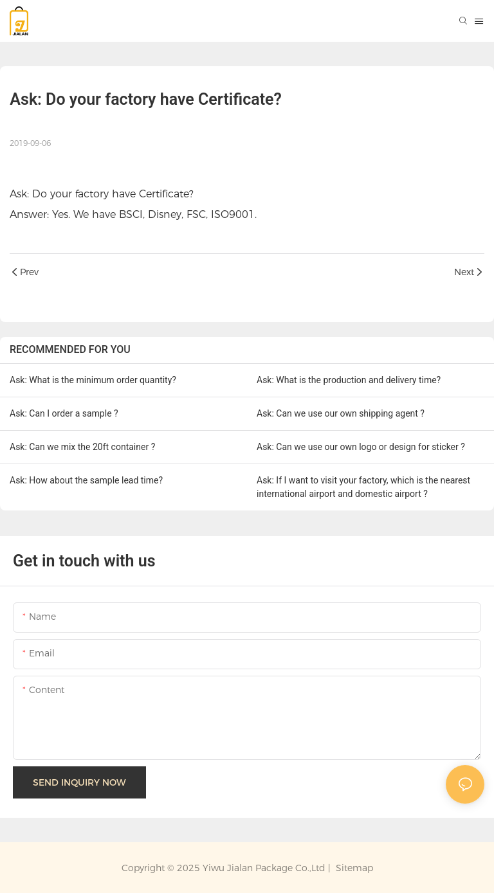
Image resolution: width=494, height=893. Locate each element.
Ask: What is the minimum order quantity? (93, 380)
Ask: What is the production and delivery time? (349, 380)
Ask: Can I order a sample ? (64, 413)
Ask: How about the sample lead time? (86, 480)
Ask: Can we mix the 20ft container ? (82, 447)
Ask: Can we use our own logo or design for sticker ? (361, 447)
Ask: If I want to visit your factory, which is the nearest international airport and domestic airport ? (363, 487)
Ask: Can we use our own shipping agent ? (341, 413)
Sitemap (353, 868)
